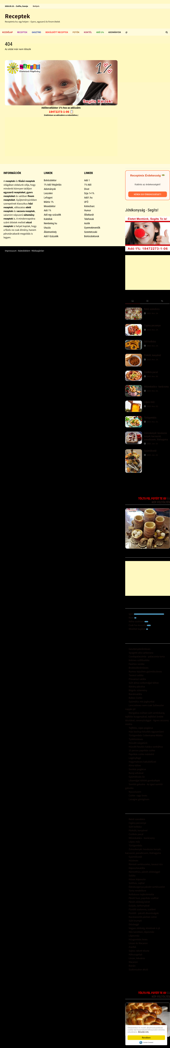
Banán (132, 965)
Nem (132, 617)
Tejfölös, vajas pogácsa (141, 727)
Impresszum (10, 250)
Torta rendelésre (137, 890)
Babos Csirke (135, 697)
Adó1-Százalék (51, 236)
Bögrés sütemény (138, 690)
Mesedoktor (49, 206)
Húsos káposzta (137, 879)
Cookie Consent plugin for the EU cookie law (146, 1042)
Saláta (132, 875)
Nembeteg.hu (50, 223)
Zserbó (132, 946)
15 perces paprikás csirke (142, 750)
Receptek (17, 16)
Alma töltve (135, 765)
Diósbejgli (134, 924)
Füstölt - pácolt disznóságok (144, 913)
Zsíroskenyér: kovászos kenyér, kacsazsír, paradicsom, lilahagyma (156, 436)
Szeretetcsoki (90, 231)
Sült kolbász (150, 341)
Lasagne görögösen (139, 799)
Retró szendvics (152, 309)
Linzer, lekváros (137, 958)
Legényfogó (135, 757)
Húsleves (133, 860)
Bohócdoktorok (91, 236)
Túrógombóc (150, 417)
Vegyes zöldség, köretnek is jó (144, 928)
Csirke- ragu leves (138, 795)
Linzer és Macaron (138, 943)
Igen (146, 613)
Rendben (146, 1037)
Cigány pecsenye (152, 325)
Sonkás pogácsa (137, 769)
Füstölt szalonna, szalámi (142, 909)
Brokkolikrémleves (139, 667)
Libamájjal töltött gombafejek (144, 780)
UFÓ (86, 201)
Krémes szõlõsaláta (139, 660)
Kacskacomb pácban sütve (143, 916)
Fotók (76, 32)
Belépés (36, 6)
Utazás (47, 227)
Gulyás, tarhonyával (139, 905)
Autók (87, 223)
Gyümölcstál (150, 450)
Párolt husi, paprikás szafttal (144, 898)
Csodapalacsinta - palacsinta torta (147, 656)
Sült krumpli (135, 920)
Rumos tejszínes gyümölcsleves (145, 671)
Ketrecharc (89, 206)
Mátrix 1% (48, 201)
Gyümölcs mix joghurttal (142, 701)
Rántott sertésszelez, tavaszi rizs (146, 864)
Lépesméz (134, 935)
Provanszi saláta (137, 679)
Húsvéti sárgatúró (138, 742)
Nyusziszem (135, 791)
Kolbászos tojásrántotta (141, 894)
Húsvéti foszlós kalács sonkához (146, 746)
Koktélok (48, 219)
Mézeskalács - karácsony (156, 386)
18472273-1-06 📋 (61, 112)
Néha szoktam (138, 621)
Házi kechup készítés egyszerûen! (146, 731)
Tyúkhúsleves (136, 739)
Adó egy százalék (52, 214)
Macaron (133, 962)
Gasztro (36, 32)
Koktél (88, 32)
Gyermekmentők (92, 227)
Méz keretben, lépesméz (141, 931)
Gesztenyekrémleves (139, 649)
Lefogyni (48, 197)
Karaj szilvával (136, 773)
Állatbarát (89, 214)
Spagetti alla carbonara (141, 652)
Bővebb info (145, 1031)
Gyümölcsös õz (137, 776)
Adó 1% (100, 32)
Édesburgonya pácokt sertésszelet (147, 886)
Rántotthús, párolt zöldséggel (144, 871)
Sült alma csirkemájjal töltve (144, 682)
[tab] (132, 301)
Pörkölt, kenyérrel (152, 355)
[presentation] (132, 301)
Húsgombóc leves (138, 939)
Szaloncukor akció (138, 969)
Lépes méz (149, 402)
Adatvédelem (24, 250)
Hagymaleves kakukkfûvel (142, 761)
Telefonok (89, 219)
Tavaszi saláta (136, 675)
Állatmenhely (50, 231)
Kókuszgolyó (135, 954)
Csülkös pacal (151, 372)
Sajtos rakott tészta (139, 950)
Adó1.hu (88, 197)
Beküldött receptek (57, 32)
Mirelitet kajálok (138, 628)
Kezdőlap (7, 32)
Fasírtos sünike (136, 664)
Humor (87, 210)
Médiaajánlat (38, 250)
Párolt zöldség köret (139, 901)
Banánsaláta (135, 694)
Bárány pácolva (137, 686)
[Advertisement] (61, 136)
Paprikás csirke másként (141, 754)
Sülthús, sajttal (137, 883)
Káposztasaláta (137, 868)
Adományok (114, 32)
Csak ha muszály (140, 625)
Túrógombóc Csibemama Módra (145, 735)
